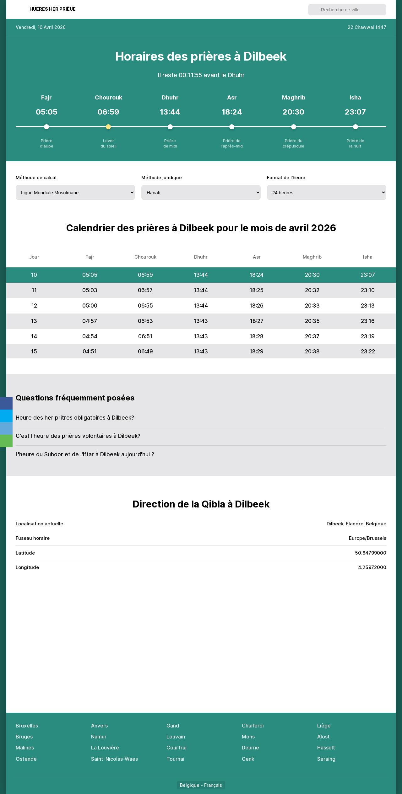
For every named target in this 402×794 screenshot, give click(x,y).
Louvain (175, 736)
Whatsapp (6, 441)
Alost (323, 736)
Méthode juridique (161, 177)
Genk (248, 759)
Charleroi (253, 725)
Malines (25, 747)
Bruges (24, 736)
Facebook (6, 403)
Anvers (99, 725)
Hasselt (326, 747)
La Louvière (105, 747)
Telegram (6, 428)
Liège (324, 725)
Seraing (326, 759)
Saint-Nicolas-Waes (114, 759)
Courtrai (176, 747)
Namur (98, 736)
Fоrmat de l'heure (286, 177)
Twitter (6, 416)
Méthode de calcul (36, 177)
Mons (248, 736)
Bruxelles (27, 725)
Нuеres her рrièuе (53, 9)
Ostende (26, 759)
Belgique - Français (201, 785)
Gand (172, 725)
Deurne (250, 747)
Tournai (175, 759)
